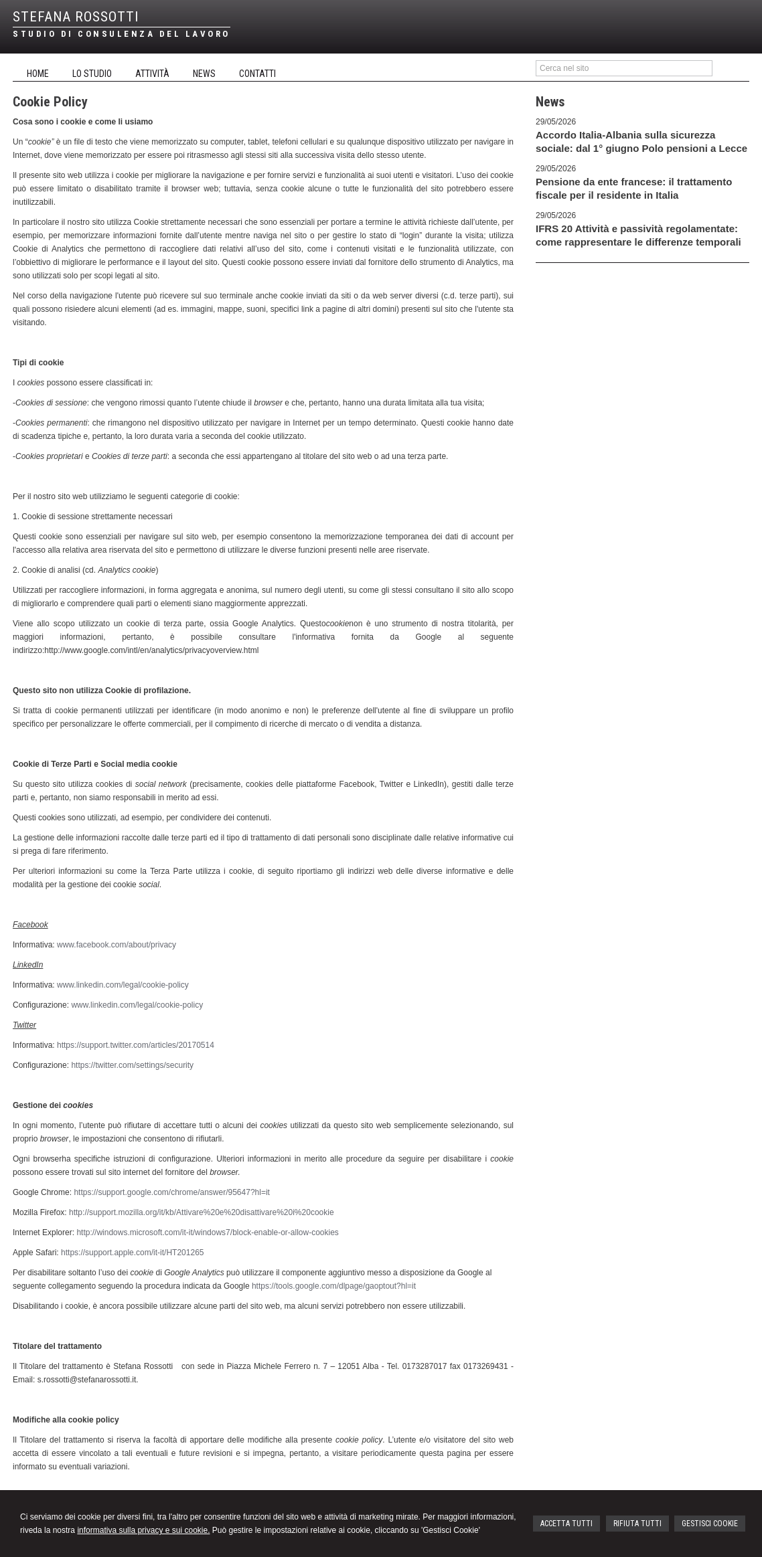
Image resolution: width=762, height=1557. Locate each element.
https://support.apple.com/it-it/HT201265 (132, 1252)
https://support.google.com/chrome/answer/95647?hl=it (172, 1192)
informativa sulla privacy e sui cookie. (143, 1530)
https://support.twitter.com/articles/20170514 (135, 1045)
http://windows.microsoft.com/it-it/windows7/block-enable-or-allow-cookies (207, 1232)
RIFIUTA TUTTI (637, 1523)
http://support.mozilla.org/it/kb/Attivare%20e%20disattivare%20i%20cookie (201, 1212)
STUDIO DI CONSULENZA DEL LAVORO (121, 34)
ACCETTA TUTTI (566, 1523)
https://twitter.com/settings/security (132, 1065)
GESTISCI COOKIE (710, 1523)
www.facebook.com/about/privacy (116, 944)
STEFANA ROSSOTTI (76, 17)
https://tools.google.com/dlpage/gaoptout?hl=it (334, 1286)
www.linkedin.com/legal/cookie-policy (123, 985)
